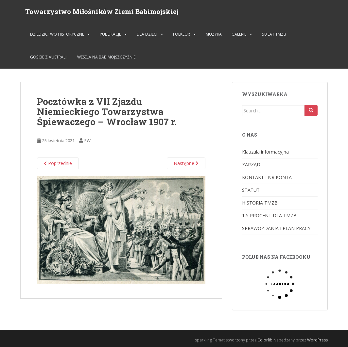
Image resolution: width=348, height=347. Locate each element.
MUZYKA (214, 34)
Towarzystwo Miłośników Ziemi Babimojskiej (102, 11)
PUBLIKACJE (110, 34)
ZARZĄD (251, 164)
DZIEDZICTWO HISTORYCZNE (57, 34)
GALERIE (239, 34)
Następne (186, 163)
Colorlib (264, 340)
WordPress (317, 340)
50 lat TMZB (274, 34)
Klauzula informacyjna (265, 152)
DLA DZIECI (147, 34)
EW (87, 140)
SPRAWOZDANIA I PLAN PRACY (276, 228)
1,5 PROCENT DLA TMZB (269, 215)
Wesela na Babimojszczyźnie (106, 57)
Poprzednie (58, 163)
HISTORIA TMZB (260, 203)
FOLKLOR (181, 34)
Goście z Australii (48, 57)
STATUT (251, 190)
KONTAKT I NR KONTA (267, 177)
